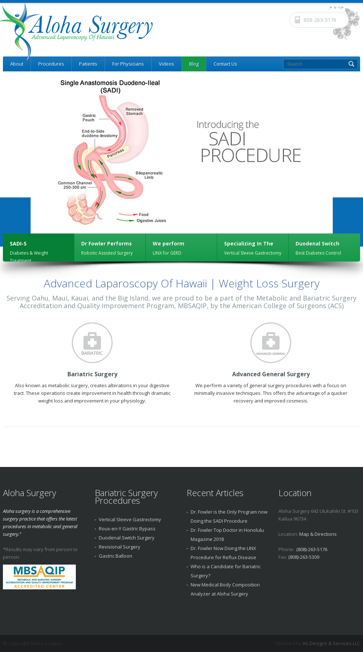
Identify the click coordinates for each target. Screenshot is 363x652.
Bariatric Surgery (92, 374)
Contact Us (225, 63)
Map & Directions (318, 534)
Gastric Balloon (115, 556)
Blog (194, 63)
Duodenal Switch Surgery (127, 537)
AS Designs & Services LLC (331, 643)
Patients (88, 63)
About (16, 63)
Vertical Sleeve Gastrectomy (130, 519)
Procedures (51, 63)
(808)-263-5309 (303, 557)
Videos (166, 63)
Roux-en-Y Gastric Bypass (127, 528)
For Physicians (128, 63)
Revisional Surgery (119, 546)
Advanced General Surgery (271, 374)
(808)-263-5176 (311, 549)
